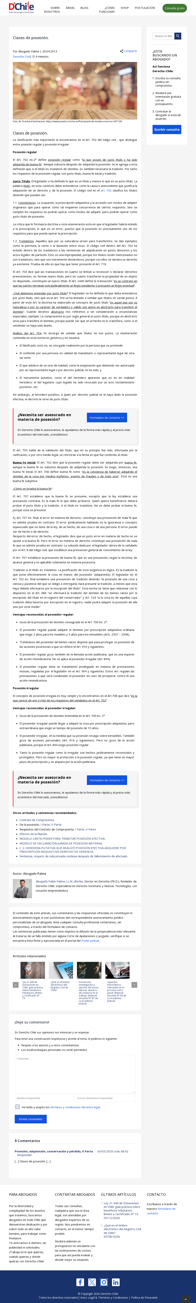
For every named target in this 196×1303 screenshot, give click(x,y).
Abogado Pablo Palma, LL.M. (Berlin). (60, 881)
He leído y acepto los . (61, 1106)
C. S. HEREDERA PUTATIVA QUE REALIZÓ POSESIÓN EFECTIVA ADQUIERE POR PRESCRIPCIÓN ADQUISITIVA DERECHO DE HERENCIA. (73, 849)
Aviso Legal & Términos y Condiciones (104, 1297)
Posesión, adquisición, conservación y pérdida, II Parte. (54, 1151)
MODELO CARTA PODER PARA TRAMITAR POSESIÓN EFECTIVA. (62, 838)
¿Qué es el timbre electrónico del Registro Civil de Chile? (122, 1229)
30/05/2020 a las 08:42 (112, 1151)
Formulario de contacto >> (107, 417)
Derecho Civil (21, 56)
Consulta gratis (175, 8)
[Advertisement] (86, 23)
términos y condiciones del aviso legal (75, 1106)
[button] (16, 984)
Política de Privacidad (144, 1297)
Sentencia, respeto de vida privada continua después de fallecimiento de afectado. (74, 856)
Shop (125, 8)
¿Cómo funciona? (107, 9)
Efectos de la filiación (33, 834)
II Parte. (56, 824)
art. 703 (106, 190)
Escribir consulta (167, 129)
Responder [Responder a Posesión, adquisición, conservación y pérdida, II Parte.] (24, 1154)
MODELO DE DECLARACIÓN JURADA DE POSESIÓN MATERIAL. (61, 843)
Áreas (70, 8)
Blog (84, 8)
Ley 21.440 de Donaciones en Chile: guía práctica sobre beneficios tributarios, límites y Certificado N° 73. (122, 1209)
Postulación (145, 8)
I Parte (45, 824)
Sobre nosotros (52, 9)
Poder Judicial (90, 940)
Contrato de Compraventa (37, 820)
